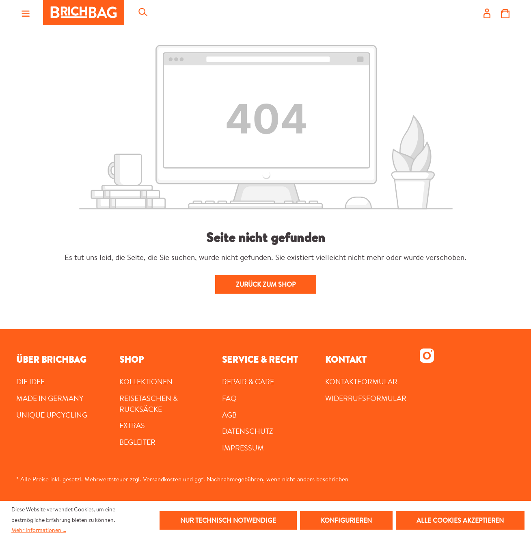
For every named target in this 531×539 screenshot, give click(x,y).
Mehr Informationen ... (38, 530)
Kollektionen (146, 381)
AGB (229, 415)
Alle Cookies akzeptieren (460, 520)
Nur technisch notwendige (228, 520)
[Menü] (25, 12)
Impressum (243, 447)
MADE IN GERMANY (49, 398)
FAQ (229, 398)
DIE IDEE (30, 381)
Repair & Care (248, 381)
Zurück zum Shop (266, 284)
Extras (132, 425)
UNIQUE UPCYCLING (51, 415)
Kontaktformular (361, 381)
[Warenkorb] (505, 12)
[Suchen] (142, 13)
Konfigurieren (346, 520)
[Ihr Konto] (487, 12)
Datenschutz (247, 431)
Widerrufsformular (365, 398)
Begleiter (137, 442)
